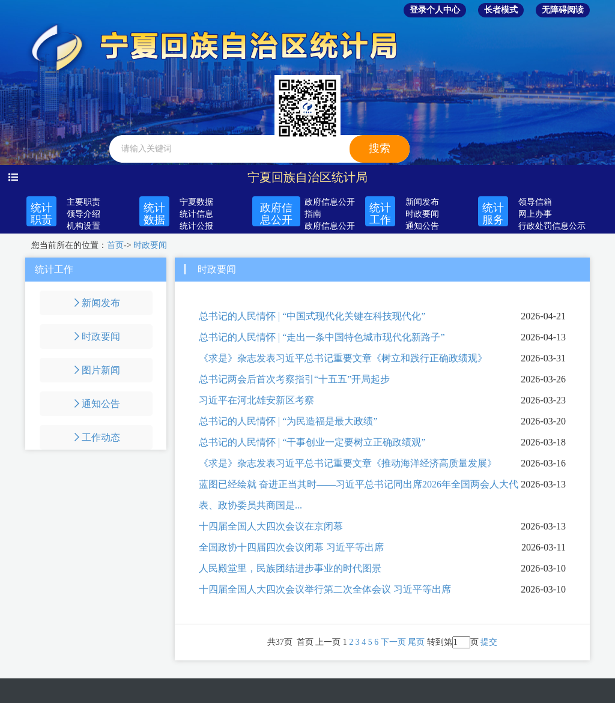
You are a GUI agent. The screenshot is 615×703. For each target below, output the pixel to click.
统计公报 (196, 226)
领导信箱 (535, 202)
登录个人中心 (435, 9)
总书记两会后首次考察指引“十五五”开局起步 (294, 379)
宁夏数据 (196, 202)
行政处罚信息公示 (552, 226)
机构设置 (83, 226)
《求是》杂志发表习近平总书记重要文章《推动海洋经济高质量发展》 (348, 463)
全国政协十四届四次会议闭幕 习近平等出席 (291, 547)
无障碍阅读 (563, 9)
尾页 (416, 642)
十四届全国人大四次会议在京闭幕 (271, 526)
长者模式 (501, 9)
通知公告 (422, 226)
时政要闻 (422, 214)
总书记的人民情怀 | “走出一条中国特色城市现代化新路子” (321, 337)
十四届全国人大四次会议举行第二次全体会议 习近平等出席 (325, 589)
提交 (488, 642)
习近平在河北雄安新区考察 (256, 400)
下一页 (393, 642)
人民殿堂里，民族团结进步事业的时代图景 (290, 568)
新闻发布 (422, 202)
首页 (115, 245)
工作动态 (96, 437)
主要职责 (83, 202)
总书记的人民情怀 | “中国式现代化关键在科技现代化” (312, 316)
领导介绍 (83, 214)
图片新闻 (96, 370)
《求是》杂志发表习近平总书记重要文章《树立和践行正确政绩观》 (343, 358)
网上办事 (535, 214)
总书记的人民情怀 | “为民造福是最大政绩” (288, 421)
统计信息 (196, 214)
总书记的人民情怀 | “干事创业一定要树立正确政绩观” (312, 442)
